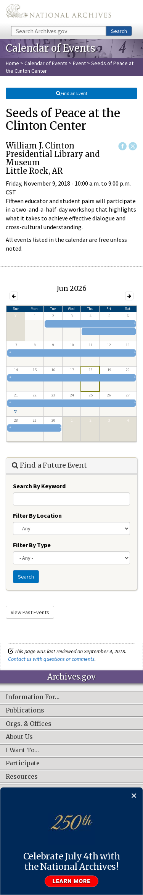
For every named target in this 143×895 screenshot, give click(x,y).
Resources (22, 776)
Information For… (32, 697)
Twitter (132, 146)
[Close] (134, 796)
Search (119, 31)
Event (79, 63)
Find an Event (71, 93)
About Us (19, 737)
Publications (25, 710)
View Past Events (30, 612)
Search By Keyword (39, 486)
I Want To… (22, 750)
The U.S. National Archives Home (58, 12)
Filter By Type (32, 545)
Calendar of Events (45, 63)
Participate (23, 763)
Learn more (72, 881)
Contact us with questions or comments (51, 658)
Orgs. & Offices (28, 724)
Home (12, 63)
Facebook (122, 146)
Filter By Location (37, 515)
